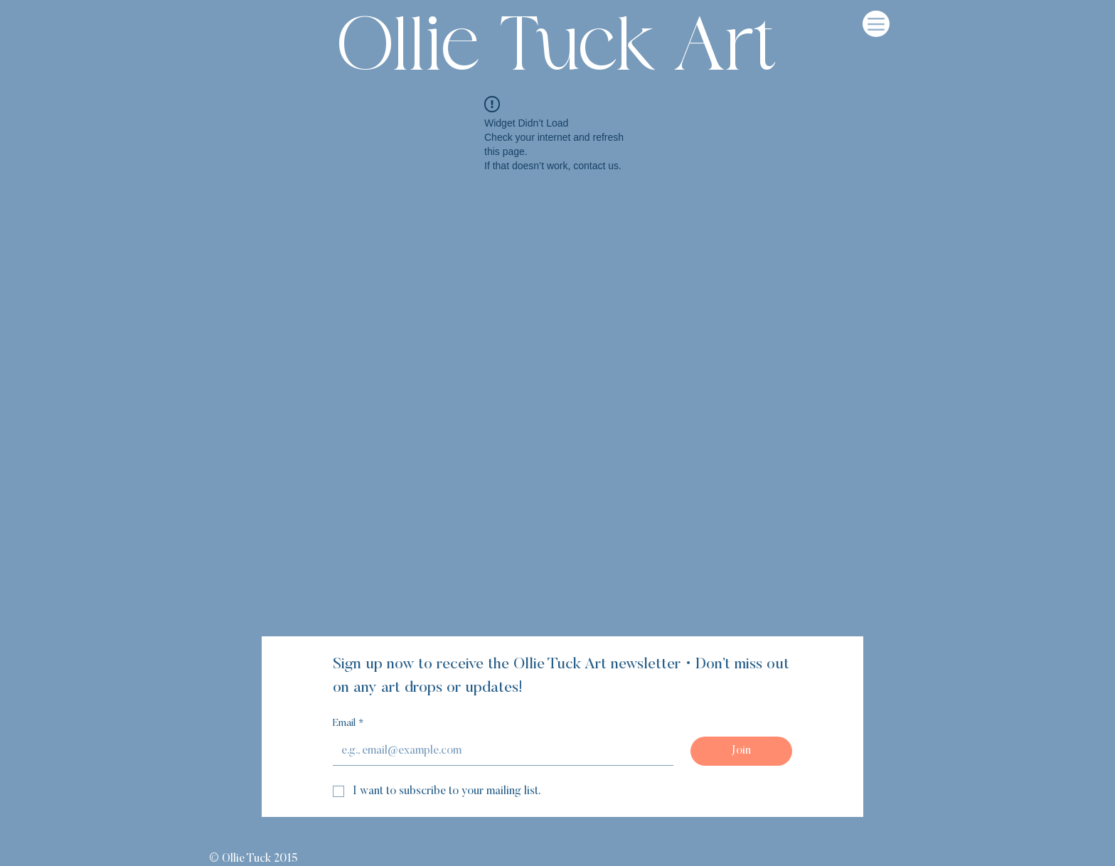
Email (348, 724)
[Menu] (876, 24)
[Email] (499, 751)
